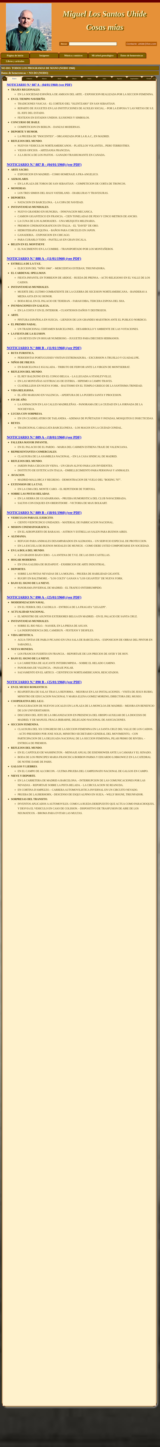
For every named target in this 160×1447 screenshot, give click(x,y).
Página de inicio (15, 55)
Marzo (44, 79)
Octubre (149, 79)
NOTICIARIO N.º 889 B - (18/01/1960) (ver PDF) (44, 513)
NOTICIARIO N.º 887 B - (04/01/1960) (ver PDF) (44, 165)
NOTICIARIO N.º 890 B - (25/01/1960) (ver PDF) (44, 682)
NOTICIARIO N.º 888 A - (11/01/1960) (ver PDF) (44, 259)
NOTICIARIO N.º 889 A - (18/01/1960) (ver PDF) (44, 437)
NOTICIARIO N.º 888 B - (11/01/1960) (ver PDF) (44, 348)
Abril (59, 79)
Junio (89, 79)
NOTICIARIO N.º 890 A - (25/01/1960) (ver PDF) (44, 597)
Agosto (119, 79)
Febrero (29, 79)
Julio (104, 79)
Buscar (64, 44)
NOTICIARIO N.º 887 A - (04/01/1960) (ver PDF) (39, 85)
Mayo (74, 79)
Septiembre (134, 79)
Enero (14, 79)
